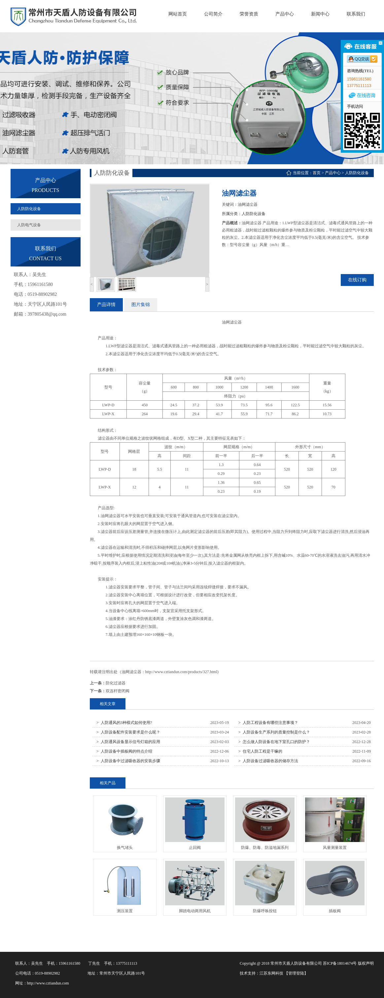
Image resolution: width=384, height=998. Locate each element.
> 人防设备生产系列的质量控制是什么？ (274, 732)
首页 (317, 173)
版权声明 (366, 963)
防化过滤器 (115, 683)
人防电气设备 (29, 225)
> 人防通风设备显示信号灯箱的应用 (128, 741)
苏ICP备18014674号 (340, 963)
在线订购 (357, 279)
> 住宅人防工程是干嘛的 (260, 751)
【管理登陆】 (296, 973)
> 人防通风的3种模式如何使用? (124, 722)
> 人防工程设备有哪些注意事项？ (268, 722)
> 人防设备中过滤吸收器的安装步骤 (128, 761)
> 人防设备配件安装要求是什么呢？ (128, 732)
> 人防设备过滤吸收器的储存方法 (268, 761)
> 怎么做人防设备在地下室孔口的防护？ (274, 741)
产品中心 (333, 173)
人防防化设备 (29, 208)
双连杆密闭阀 (117, 691)
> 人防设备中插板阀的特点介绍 (124, 751)
